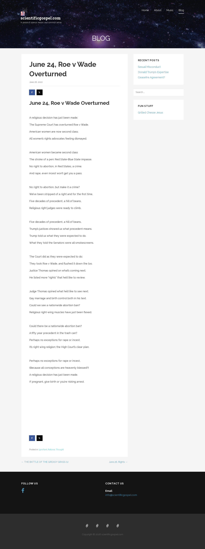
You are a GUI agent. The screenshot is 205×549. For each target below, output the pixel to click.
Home (145, 10)
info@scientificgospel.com (121, 494)
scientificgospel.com (41, 18)
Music (169, 10)
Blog (181, 10)
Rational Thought (56, 449)
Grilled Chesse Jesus (150, 112)
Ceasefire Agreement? (151, 77)
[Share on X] (40, 92)
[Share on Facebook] (32, 92)
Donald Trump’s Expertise (153, 72)
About (157, 10)
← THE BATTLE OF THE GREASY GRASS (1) (44, 462)
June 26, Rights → (118, 462)
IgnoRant (43, 449)
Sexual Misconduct (149, 66)
